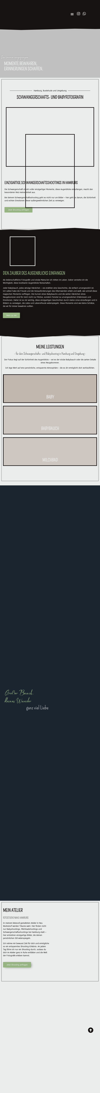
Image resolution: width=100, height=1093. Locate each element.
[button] (72, 14)
